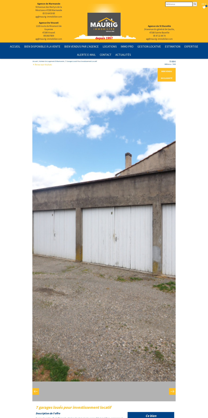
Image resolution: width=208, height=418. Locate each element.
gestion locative (149, 46)
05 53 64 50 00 (49, 13)
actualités (123, 55)
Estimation (172, 46)
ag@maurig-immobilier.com (48, 16)
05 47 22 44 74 (159, 35)
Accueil (15, 46)
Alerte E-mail (86, 55)
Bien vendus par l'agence (81, 46)
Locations (110, 46)
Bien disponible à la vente (42, 46)
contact (105, 55)
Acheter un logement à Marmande (51, 61)
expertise (191, 46)
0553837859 (48, 35)
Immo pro (127, 46)
